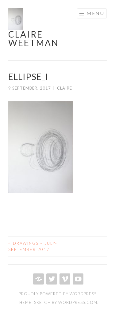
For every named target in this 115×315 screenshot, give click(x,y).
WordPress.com (77, 302)
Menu (95, 13)
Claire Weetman (33, 38)
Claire (64, 88)
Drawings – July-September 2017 (32, 246)
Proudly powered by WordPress (58, 293)
